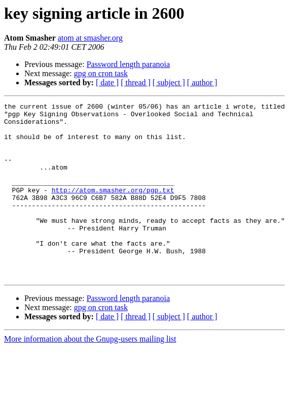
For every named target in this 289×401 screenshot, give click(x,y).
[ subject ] (169, 82)
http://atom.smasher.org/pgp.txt (113, 208)
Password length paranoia (128, 64)
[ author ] (202, 82)
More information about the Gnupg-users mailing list (90, 374)
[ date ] (107, 82)
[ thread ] (136, 82)
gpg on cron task (101, 73)
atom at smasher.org (90, 38)
